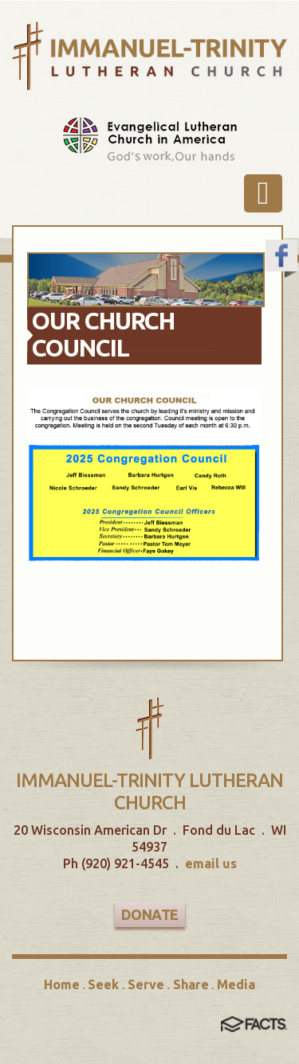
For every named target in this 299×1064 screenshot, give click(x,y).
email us (211, 863)
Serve (146, 984)
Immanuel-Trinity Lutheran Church (149, 791)
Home (62, 984)
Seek (103, 984)
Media (236, 984)
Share (191, 984)
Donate (150, 914)
